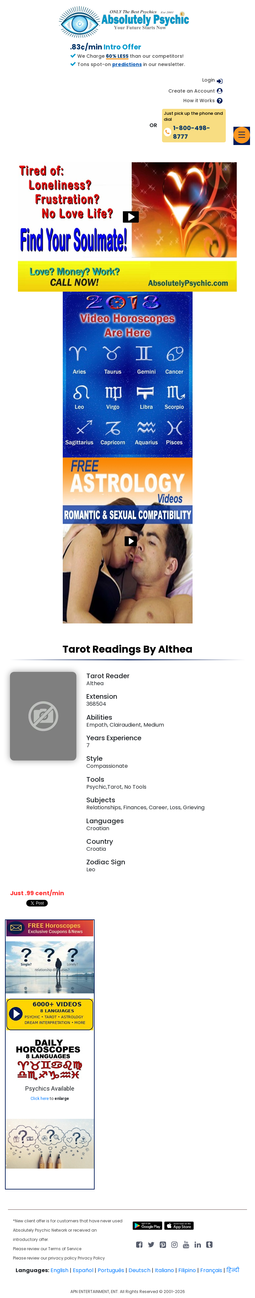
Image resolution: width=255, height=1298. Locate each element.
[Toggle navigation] (241, 135)
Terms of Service (64, 1249)
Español (83, 1270)
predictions (127, 64)
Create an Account (191, 91)
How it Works (199, 101)
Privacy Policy (91, 1258)
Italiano (164, 1270)
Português (111, 1270)
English (59, 1270)
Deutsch (139, 1270)
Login (208, 80)
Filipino (187, 1270)
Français (211, 1270)
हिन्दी (232, 1270)
